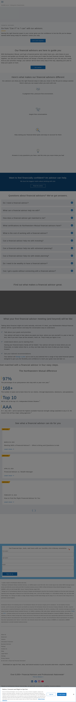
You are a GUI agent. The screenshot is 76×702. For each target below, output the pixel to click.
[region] (38, 694)
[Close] (73, 694)
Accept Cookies (61, 694)
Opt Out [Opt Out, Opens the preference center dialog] (51, 694)
